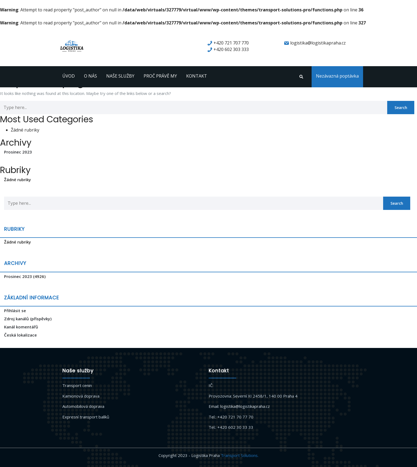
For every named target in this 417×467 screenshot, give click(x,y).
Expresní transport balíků (85, 417)
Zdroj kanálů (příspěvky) (27, 318)
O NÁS (90, 76)
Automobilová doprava (83, 406)
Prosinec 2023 (18, 152)
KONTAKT (196, 76)
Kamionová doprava (80, 396)
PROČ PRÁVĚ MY (160, 76)
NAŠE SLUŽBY (120, 76)
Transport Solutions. (239, 455)
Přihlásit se (15, 310)
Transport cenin (77, 385)
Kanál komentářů (21, 327)
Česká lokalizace (20, 335)
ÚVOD (68, 76)
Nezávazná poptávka (337, 76)
